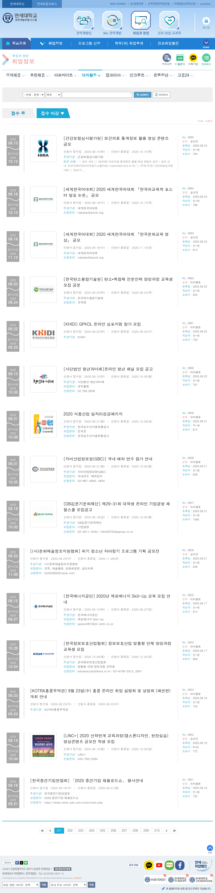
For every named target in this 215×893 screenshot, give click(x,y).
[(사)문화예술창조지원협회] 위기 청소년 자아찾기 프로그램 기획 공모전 (94, 551)
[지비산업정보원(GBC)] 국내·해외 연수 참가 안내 (107, 459)
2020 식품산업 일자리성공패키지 (93, 414)
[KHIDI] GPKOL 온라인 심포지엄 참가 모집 (102, 324)
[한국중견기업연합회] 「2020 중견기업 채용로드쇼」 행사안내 (86, 780)
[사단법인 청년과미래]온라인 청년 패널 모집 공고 (108, 369)
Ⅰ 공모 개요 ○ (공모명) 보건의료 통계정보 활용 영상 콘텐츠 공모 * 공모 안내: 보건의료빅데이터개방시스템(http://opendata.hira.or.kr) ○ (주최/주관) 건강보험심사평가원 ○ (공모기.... (118, 166)
